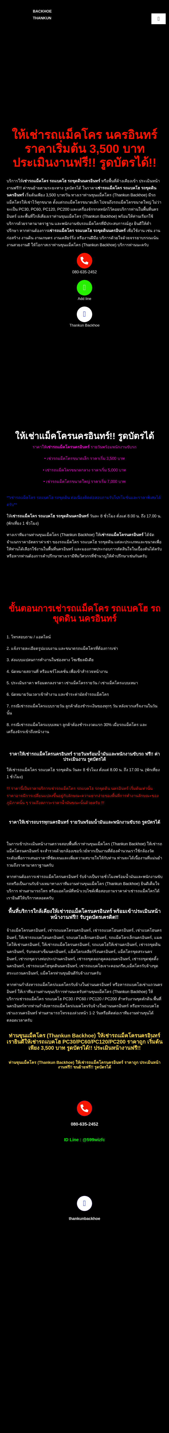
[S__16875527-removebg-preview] (131, 1415)
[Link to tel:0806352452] (84, 260)
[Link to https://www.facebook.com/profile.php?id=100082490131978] (84, 314)
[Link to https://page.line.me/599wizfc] (84, 287)
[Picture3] (45, 1415)
